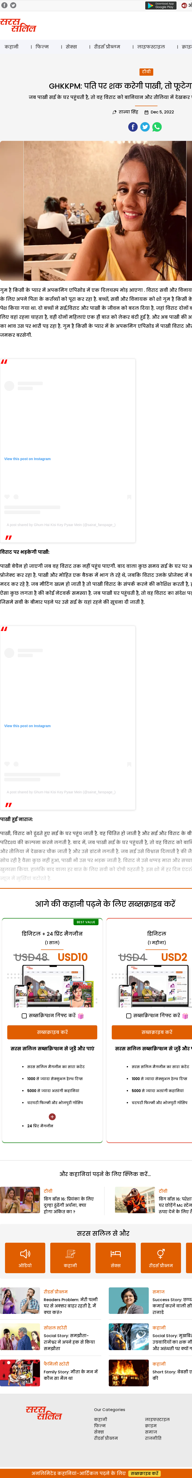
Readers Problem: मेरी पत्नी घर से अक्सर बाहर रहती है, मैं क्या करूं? (71, 1306)
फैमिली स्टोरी (56, 1364)
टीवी (146, 72)
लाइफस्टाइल (151, 47)
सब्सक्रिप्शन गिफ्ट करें (49, 1015)
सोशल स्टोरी (55, 1328)
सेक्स (71, 47)
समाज (158, 1292)
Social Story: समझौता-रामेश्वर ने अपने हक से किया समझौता (69, 1342)
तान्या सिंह (128, 112)
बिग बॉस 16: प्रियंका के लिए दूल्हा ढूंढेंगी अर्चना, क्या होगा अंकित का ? (69, 1205)
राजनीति (153, 1438)
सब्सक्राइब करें (52, 1032)
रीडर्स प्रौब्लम (107, 47)
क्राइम (151, 1426)
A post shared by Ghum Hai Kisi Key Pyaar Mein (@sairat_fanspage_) (61, 525)
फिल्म (42, 47)
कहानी (11, 47)
